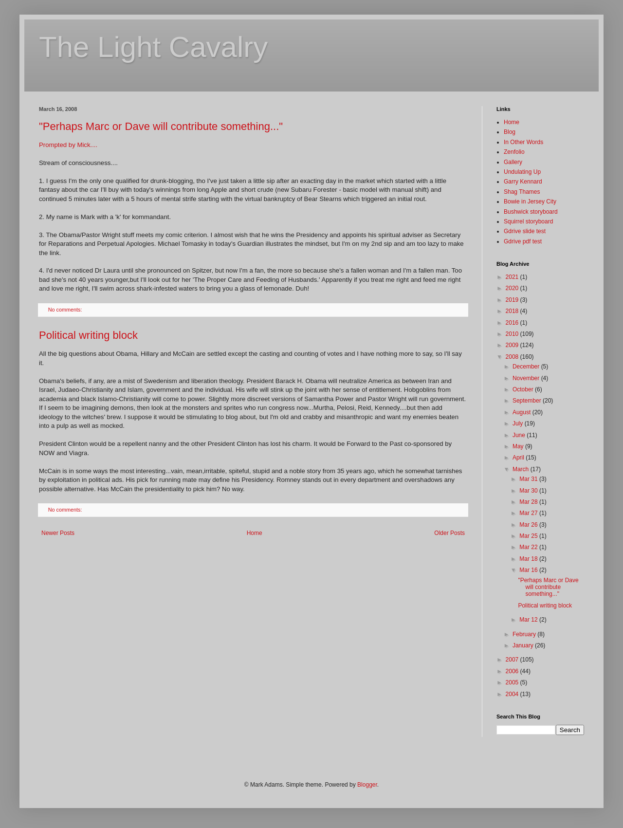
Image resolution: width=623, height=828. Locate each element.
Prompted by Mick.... (68, 144)
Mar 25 (529, 536)
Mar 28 (529, 501)
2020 (513, 288)
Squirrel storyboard (528, 221)
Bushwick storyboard (531, 211)
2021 (513, 277)
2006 (513, 671)
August (522, 412)
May (519, 446)
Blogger (367, 784)
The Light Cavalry (153, 47)
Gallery (513, 162)
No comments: (66, 310)
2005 (513, 682)
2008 (513, 356)
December (527, 366)
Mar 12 (529, 619)
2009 (513, 345)
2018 (513, 311)
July (519, 423)
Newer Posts (57, 533)
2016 (513, 322)
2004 (513, 694)
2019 (513, 299)
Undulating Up (522, 171)
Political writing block (88, 335)
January (524, 645)
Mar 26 (529, 524)
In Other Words (523, 142)
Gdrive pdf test (523, 241)
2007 (513, 659)
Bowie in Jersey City (530, 201)
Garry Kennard (523, 181)
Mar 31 (529, 479)
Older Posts (449, 533)
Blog (509, 132)
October (524, 389)
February (525, 634)
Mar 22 (529, 547)
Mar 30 (529, 490)
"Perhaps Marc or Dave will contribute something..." (161, 126)
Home (254, 533)
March (522, 469)
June (520, 435)
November (527, 378)
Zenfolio (514, 151)
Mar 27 (529, 513)
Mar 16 (529, 570)
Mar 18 (529, 558)
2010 (513, 334)
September (528, 400)
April (519, 457)
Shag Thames (522, 191)
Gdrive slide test (525, 231)
